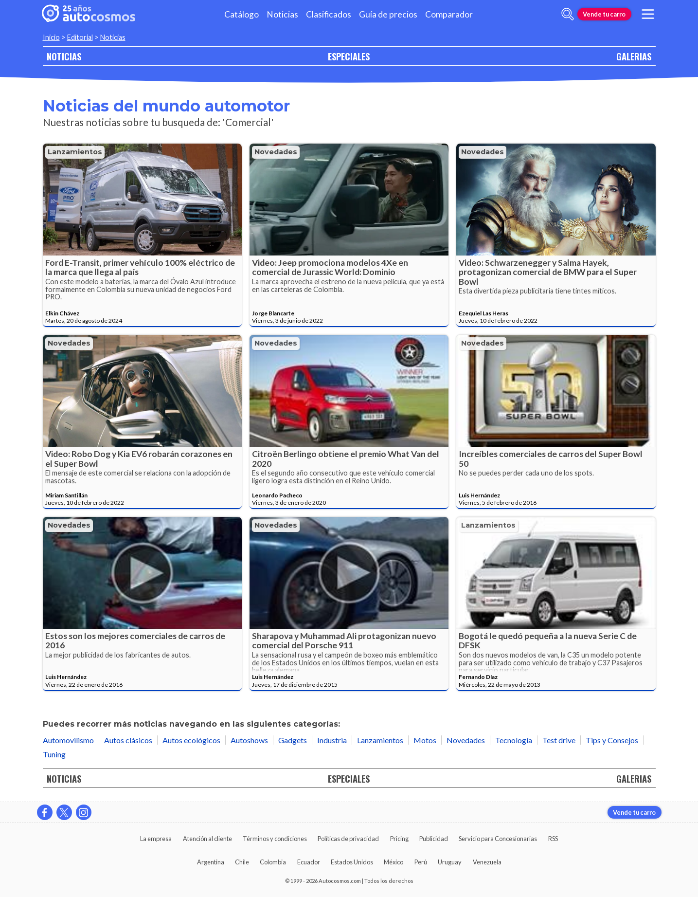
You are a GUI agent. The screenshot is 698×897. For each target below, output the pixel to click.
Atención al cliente (207, 838)
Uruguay (450, 862)
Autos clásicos (128, 740)
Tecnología (513, 740)
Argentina (210, 862)
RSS (553, 838)
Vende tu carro (604, 14)
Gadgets (292, 740)
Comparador (449, 14)
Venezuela (487, 862)
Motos (424, 740)
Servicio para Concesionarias (498, 838)
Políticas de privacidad (348, 838)
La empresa (156, 838)
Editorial (80, 37)
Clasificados (328, 14)
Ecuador (308, 862)
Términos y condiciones (275, 838)
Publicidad (433, 838)
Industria (332, 740)
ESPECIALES (349, 56)
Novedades (275, 151)
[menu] (647, 14)
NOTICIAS (64, 56)
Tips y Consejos (612, 740)
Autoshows (249, 740)
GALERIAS (633, 56)
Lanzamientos (75, 151)
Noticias (282, 14)
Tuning (54, 754)
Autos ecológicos (191, 740)
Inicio (51, 37)
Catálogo (241, 14)
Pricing (399, 838)
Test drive (558, 740)
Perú (420, 862)
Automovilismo (68, 740)
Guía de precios (388, 14)
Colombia (273, 862)
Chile (242, 862)
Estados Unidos (352, 862)
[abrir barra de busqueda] (567, 14)
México (393, 862)
